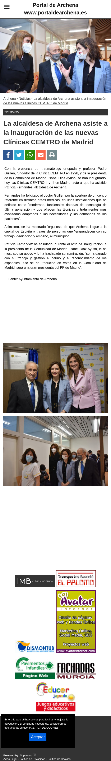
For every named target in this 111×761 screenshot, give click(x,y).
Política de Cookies (59, 759)
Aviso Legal (10, 759)
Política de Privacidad (32, 759)
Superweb (26, 755)
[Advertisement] (55, 314)
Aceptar (38, 737)
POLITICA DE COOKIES (44, 727)
